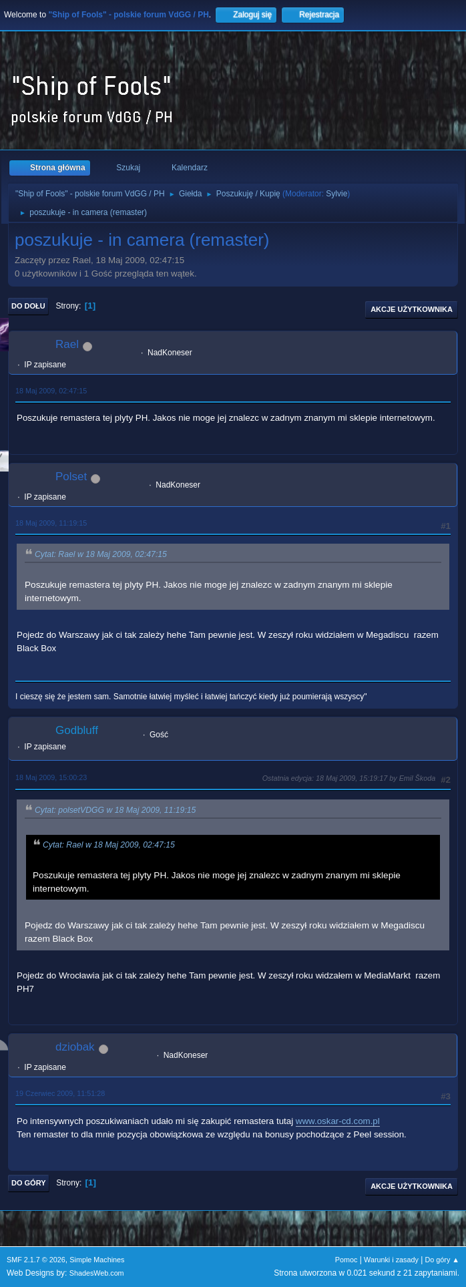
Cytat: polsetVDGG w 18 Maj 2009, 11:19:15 (115, 810)
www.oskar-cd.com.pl (338, 1121)
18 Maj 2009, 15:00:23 (51, 777)
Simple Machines (96, 1260)
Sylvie (336, 193)
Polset (71, 476)
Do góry (28, 1183)
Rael (67, 344)
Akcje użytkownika (412, 309)
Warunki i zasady (391, 1260)
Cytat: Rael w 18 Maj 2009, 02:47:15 (101, 554)
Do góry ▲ (442, 1260)
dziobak (75, 1047)
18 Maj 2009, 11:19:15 (51, 523)
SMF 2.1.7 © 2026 (36, 1260)
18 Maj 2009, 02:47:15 (51, 391)
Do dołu (28, 306)
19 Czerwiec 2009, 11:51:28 (60, 1093)
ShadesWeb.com (96, 1273)
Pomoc (346, 1260)
